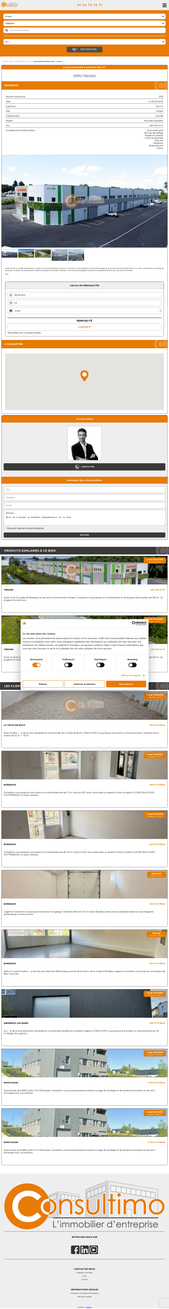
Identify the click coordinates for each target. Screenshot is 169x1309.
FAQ (84, 1276)
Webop (89, 1307)
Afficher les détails (131, 675)
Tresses (29, 61)
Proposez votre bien (84, 1273)
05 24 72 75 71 (89, 5)
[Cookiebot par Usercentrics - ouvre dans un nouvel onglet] (134, 623)
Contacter (84, 467)
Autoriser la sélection (84, 684)
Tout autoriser (126, 684)
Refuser (43, 684)
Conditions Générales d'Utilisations (84, 1293)
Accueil (5, 61)
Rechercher (84, 49)
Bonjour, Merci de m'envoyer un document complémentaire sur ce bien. (84, 518)
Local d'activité (19, 61)
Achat (11, 61)
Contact (84, 1279)
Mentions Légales (85, 1297)
